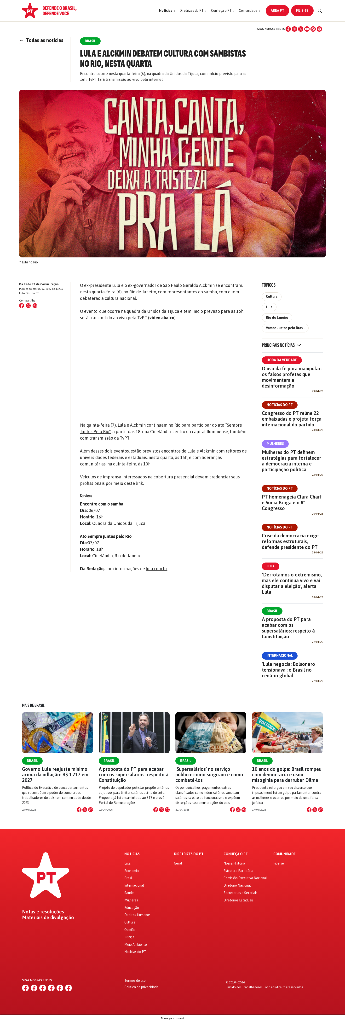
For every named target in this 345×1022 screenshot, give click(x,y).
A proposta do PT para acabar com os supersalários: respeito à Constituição (288, 627)
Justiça (129, 937)
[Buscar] (319, 10)
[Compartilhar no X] (84, 809)
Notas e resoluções (43, 911)
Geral (178, 863)
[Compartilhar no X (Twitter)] (28, 305)
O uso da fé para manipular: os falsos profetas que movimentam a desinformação (292, 377)
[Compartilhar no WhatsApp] (35, 305)
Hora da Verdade (282, 360)
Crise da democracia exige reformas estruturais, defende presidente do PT (290, 541)
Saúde (129, 893)
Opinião (130, 930)
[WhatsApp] (313, 29)
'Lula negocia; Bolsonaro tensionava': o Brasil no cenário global (288, 669)
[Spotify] (319, 29)
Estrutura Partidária (238, 871)
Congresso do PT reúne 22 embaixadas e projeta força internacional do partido (292, 418)
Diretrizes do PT (188, 854)
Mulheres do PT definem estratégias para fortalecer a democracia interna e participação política (291, 460)
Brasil (272, 611)
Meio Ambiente (135, 945)
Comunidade (284, 854)
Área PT (277, 10)
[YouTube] (307, 29)
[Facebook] (288, 29)
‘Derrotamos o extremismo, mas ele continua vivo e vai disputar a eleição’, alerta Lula (292, 583)
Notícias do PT (280, 405)
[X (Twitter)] (300, 29)
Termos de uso (135, 980)
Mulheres (275, 444)
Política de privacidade (141, 987)
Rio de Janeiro (277, 317)
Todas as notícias (41, 40)
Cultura (271, 296)
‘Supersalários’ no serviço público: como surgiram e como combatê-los (209, 774)
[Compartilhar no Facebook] (21, 305)
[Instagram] (294, 29)
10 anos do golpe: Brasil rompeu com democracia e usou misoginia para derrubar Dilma (287, 774)
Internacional (280, 655)
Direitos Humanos (137, 915)
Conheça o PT (236, 854)
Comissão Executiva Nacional (245, 878)
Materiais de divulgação (48, 917)
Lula (269, 307)
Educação (131, 908)
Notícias (132, 854)
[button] (167, 10)
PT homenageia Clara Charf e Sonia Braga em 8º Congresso (292, 502)
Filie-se (302, 10)
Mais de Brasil (33, 705)
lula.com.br (156, 568)
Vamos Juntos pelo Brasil (285, 328)
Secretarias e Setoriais (240, 893)
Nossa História (234, 863)
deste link (133, 483)
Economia (131, 871)
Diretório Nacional (237, 885)
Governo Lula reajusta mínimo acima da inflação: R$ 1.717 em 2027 (55, 774)
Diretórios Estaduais (238, 900)
